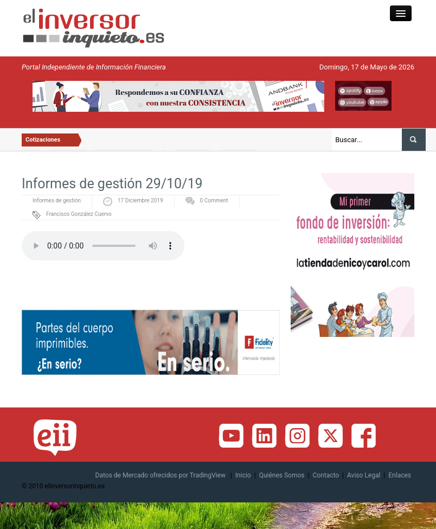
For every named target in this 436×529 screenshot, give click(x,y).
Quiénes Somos (282, 475)
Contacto (325, 475)
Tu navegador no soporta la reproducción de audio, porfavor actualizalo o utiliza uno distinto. (103, 245)
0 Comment (214, 200)
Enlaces (399, 475)
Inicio (243, 475)
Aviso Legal (363, 475)
